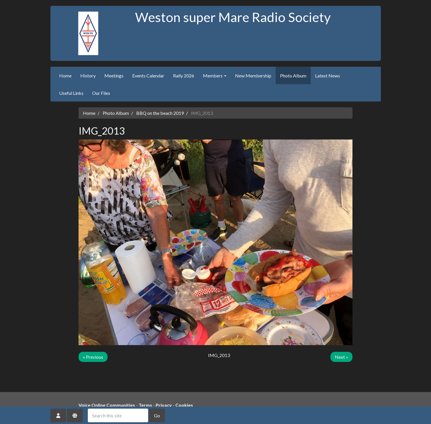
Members (214, 75)
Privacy (164, 405)
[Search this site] (118, 415)
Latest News (327, 75)
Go (157, 415)
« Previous (93, 357)
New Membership (253, 75)
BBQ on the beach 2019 (160, 113)
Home (65, 75)
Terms (145, 405)
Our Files (101, 93)
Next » (341, 357)
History (88, 75)
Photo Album (293, 75)
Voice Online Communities (107, 405)
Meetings (113, 75)
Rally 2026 (183, 75)
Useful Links (71, 93)
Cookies (184, 405)
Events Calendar (148, 75)
